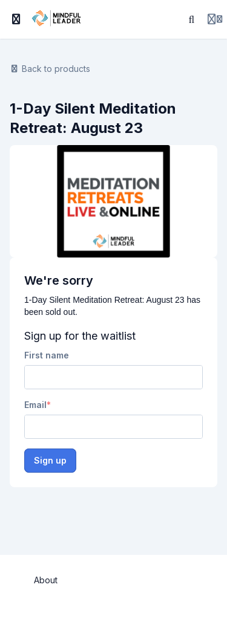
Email (35, 405)
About (46, 580)
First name (46, 355)
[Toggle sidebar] (16, 19)
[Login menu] (215, 19)
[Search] (191, 19)
